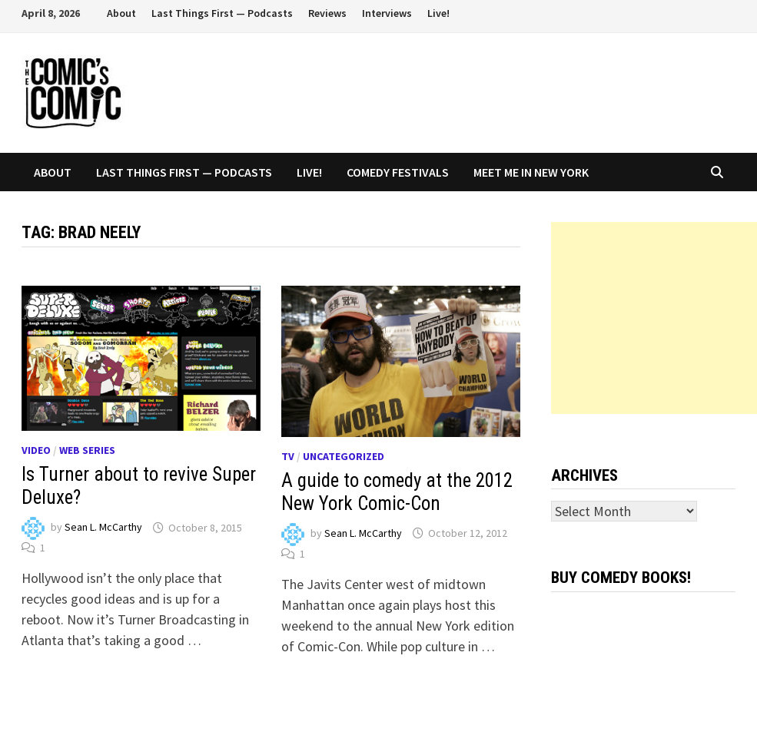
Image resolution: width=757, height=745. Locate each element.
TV (287, 456)
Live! (438, 13)
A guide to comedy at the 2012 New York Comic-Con (397, 492)
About (121, 13)
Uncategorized (343, 456)
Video (36, 450)
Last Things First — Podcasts (222, 13)
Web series (87, 450)
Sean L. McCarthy (103, 528)
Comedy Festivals (398, 172)
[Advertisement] (654, 318)
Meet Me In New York (531, 172)
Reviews (327, 13)
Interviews (387, 13)
